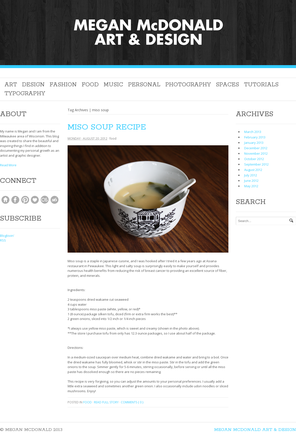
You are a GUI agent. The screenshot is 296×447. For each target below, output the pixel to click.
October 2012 (254, 159)
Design (33, 84)
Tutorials (261, 84)
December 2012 (255, 148)
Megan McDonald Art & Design (255, 429)
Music (113, 84)
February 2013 (254, 137)
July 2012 (250, 175)
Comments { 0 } (132, 402)
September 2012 (256, 164)
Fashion (63, 84)
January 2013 (253, 142)
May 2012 (251, 186)
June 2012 (251, 180)
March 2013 (252, 132)
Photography (188, 84)
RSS (3, 240)
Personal (144, 84)
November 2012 (256, 153)
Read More (8, 165)
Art (10, 84)
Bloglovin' (7, 235)
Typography (24, 93)
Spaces (227, 84)
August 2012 (253, 170)
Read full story (106, 402)
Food (90, 84)
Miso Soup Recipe (107, 127)
